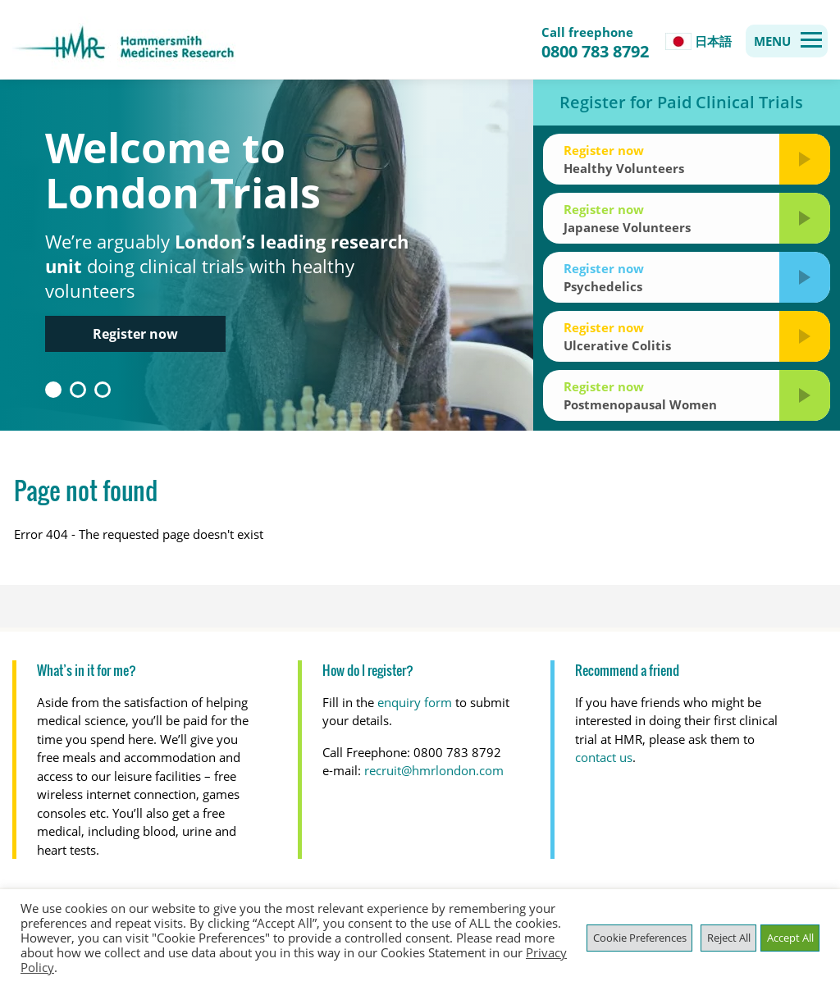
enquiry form (414, 702)
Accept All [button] (790, 937)
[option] (420, 255)
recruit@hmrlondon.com (434, 770)
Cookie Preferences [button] (640, 937)
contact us (603, 757)
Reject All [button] (729, 937)
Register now (135, 334)
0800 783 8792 (595, 51)
